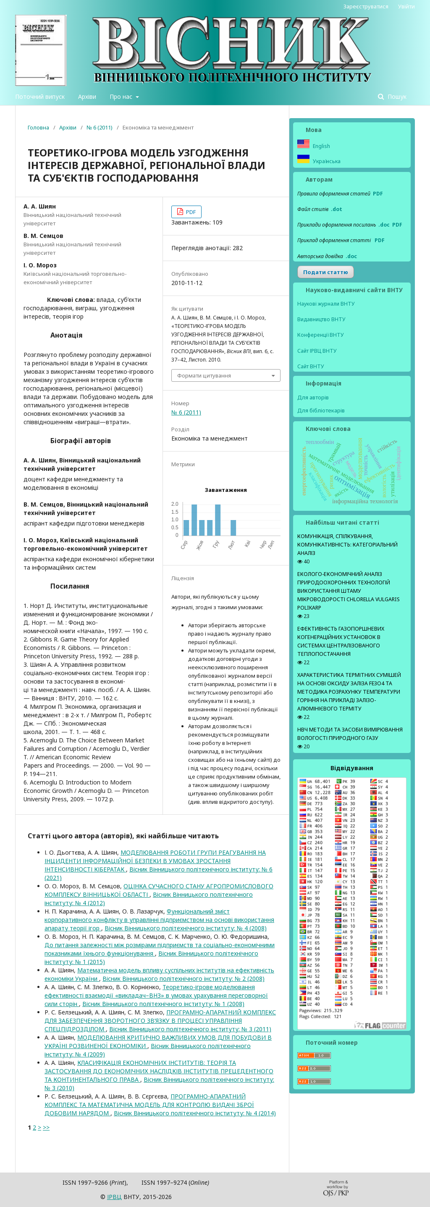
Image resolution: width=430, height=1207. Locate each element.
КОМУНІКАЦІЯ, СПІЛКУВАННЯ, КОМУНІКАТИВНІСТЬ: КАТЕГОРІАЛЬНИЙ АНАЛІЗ (347, 545)
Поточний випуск (40, 96)
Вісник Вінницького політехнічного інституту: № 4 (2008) (186, 928)
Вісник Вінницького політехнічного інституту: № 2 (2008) (183, 979)
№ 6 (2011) (100, 127)
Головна (38, 127)
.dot (336, 209)
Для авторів (313, 397)
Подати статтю (325, 272)
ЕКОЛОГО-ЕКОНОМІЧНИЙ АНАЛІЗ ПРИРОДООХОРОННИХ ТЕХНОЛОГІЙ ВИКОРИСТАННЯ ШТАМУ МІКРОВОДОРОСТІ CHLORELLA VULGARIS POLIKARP (348, 590)
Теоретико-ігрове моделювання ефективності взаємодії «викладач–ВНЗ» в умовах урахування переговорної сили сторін (156, 995)
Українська (326, 161)
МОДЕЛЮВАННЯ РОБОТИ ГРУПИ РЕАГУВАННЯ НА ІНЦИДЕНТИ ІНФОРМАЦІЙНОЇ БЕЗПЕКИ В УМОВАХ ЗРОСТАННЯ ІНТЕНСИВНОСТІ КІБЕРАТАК (155, 860)
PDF (190, 212)
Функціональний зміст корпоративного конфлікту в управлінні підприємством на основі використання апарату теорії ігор (159, 919)
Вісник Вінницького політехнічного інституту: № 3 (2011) (190, 1029)
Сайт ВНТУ (310, 366)
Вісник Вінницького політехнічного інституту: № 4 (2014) (195, 1113)
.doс (351, 256)
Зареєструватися (365, 6)
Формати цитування (204, 375)
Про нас (122, 96)
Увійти (406, 6)
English (321, 146)
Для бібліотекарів (321, 410)
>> (46, 1127)
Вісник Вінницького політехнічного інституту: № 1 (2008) (163, 1004)
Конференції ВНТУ (320, 334)
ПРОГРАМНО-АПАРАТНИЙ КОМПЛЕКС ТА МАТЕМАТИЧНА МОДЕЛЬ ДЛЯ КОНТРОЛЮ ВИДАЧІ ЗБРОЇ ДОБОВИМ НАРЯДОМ (149, 1104)
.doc (384, 224)
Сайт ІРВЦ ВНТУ (317, 350)
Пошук (396, 96)
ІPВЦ (114, 1197)
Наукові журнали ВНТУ (326, 303)
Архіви (87, 96)
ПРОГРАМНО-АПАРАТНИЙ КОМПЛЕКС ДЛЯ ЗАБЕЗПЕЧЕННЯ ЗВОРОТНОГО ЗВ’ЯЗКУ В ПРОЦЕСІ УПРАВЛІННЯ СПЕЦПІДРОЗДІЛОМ (160, 1020)
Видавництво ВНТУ (321, 319)
